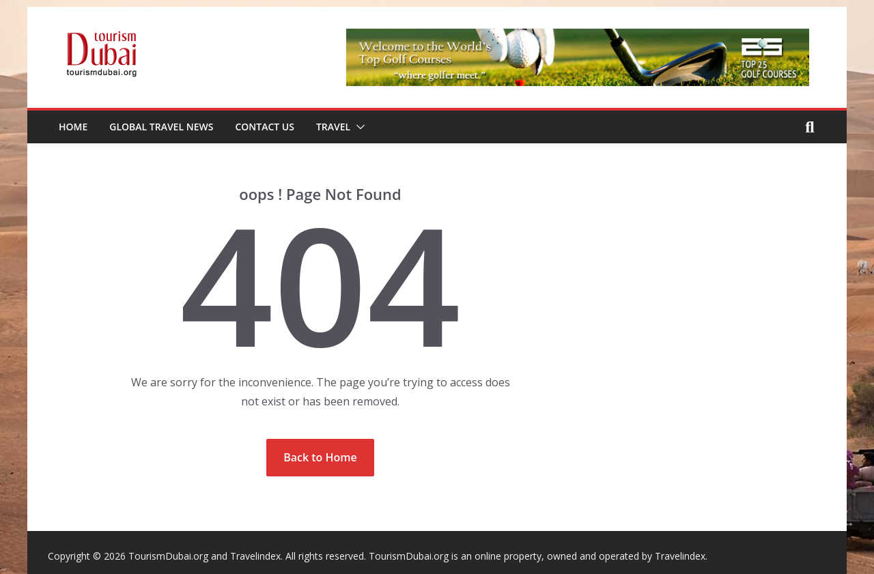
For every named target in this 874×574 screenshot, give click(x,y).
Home (73, 126)
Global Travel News (161, 126)
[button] (357, 127)
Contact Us (264, 126)
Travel (333, 126)
